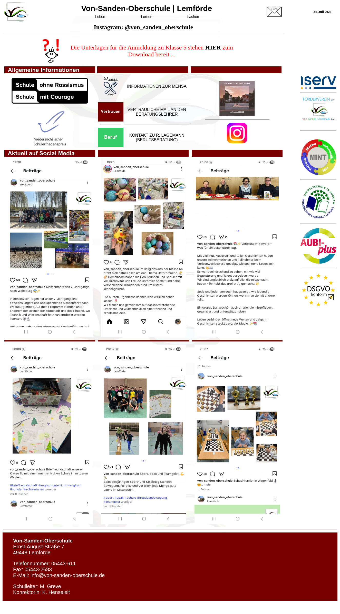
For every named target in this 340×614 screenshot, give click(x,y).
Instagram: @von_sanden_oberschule (143, 27)
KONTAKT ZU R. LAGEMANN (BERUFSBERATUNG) (156, 137)
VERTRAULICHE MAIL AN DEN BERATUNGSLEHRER (157, 111)
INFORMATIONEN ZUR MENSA (157, 86)
